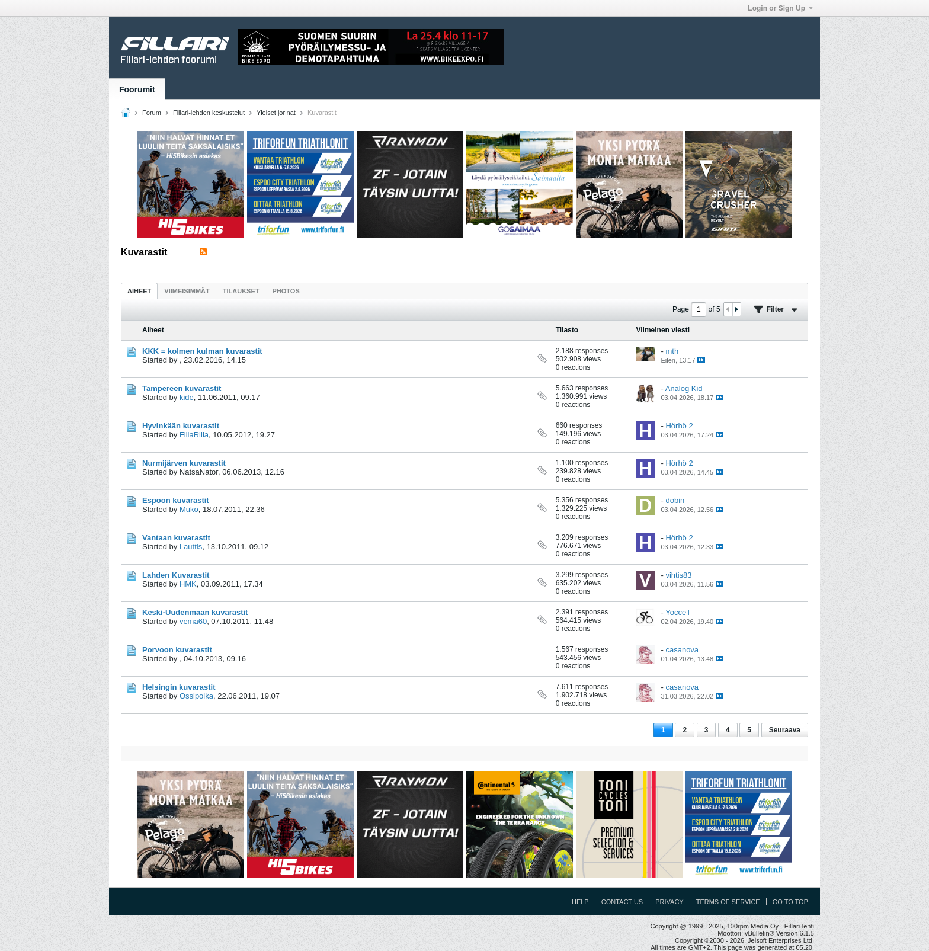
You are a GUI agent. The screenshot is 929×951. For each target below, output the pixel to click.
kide (187, 397)
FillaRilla (194, 434)
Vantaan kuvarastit (176, 537)
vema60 (193, 621)
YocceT (678, 612)
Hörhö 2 (679, 425)
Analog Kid (684, 388)
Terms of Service (728, 901)
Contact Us (622, 901)
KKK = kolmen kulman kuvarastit (202, 351)
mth (671, 351)
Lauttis (191, 546)
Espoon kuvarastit (175, 500)
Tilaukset (241, 290)
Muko (189, 509)
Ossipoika (196, 695)
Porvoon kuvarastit (177, 649)
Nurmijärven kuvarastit (184, 463)
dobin (674, 500)
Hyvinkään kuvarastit (180, 425)
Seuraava (784, 730)
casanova (682, 649)
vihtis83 (678, 575)
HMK (188, 583)
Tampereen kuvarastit (181, 388)
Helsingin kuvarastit (179, 687)
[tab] (139, 291)
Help (580, 901)
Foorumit (137, 89)
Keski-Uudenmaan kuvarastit (195, 612)
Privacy (669, 901)
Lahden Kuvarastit (175, 575)
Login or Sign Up (780, 8)
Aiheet (139, 290)
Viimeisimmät (186, 290)
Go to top (790, 901)
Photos (285, 290)
